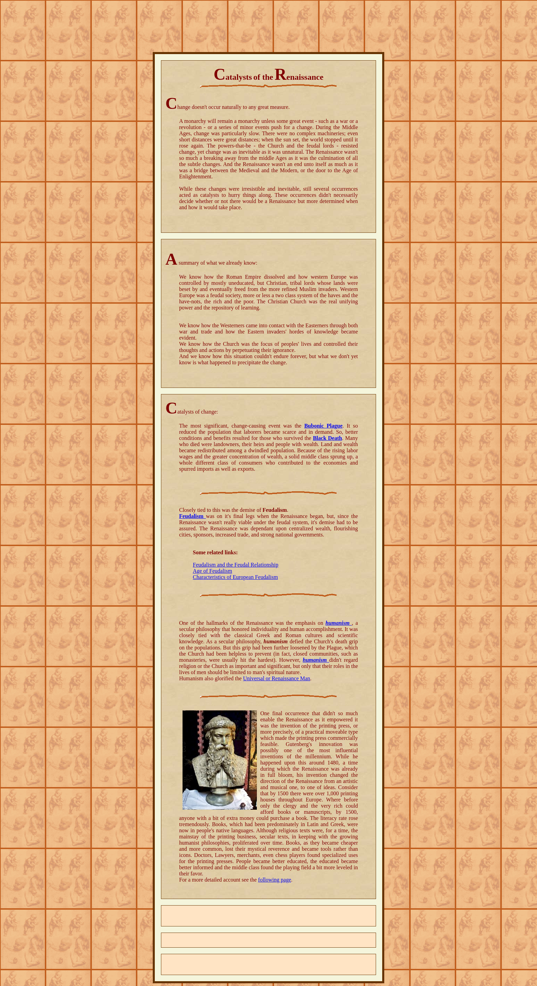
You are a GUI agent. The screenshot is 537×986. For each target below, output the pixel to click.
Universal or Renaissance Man (276, 678)
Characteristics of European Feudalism (235, 577)
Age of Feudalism (212, 571)
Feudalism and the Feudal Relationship (235, 565)
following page (274, 880)
